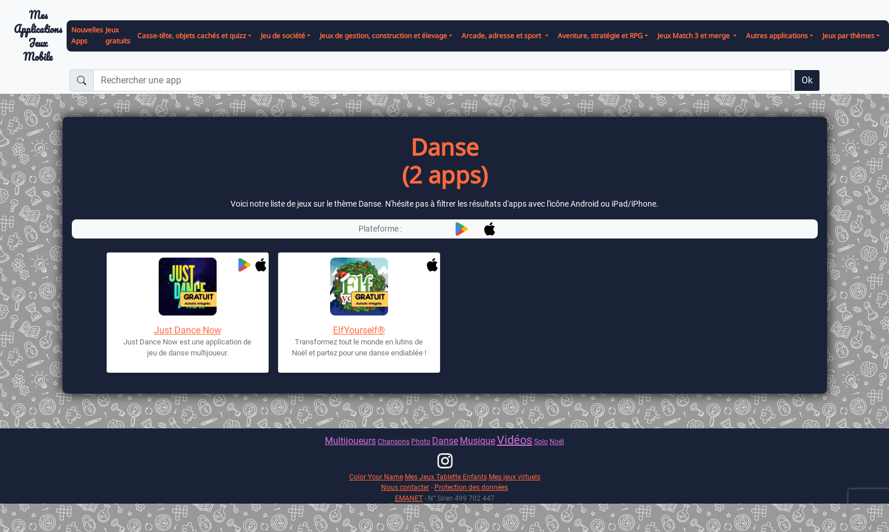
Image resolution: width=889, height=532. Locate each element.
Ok (807, 80)
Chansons (393, 441)
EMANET (409, 498)
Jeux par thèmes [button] (848, 36)
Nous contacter (405, 487)
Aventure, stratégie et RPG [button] (600, 36)
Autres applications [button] (777, 36)
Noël (557, 441)
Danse (445, 440)
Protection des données (471, 487)
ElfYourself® (359, 330)
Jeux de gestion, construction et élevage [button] (383, 36)
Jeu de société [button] (283, 36)
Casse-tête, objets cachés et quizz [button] (191, 36)
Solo (541, 441)
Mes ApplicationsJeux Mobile (38, 36)
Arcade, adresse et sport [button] (502, 36)
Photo (420, 441)
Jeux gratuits (117, 35)
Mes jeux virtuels (514, 476)
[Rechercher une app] (442, 80)
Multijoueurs (350, 440)
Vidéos (514, 440)
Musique (477, 440)
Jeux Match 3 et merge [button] (694, 36)
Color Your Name (376, 476)
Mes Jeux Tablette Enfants (446, 476)
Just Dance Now (187, 330)
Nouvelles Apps (87, 35)
